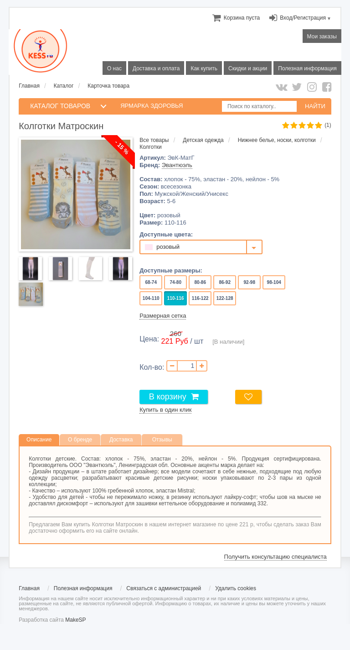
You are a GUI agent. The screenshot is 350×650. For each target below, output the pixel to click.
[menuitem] (242, 18)
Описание (38, 439)
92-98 (249, 282)
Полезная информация (83, 588)
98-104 (274, 282)
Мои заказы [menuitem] (322, 36)
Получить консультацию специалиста (275, 556)
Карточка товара (108, 86)
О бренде (80, 439)
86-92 (225, 282)
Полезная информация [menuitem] (307, 68)
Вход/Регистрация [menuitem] (303, 18)
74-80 (176, 282)
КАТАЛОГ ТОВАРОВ (60, 106)
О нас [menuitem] (114, 68)
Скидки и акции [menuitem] (247, 68)
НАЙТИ (315, 106)
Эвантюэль (177, 165)
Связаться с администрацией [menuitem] (163, 588)
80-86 (200, 282)
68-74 (151, 282)
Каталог (64, 86)
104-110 (150, 298)
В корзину (167, 396)
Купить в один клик (165, 409)
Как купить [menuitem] (203, 68)
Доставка (121, 439)
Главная (29, 86)
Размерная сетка (162, 315)
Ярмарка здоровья (151, 105)
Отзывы (162, 439)
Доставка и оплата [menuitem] (156, 68)
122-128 (224, 298)
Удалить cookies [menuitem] (235, 588)
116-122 (200, 298)
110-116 (175, 298)
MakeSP (75, 620)
